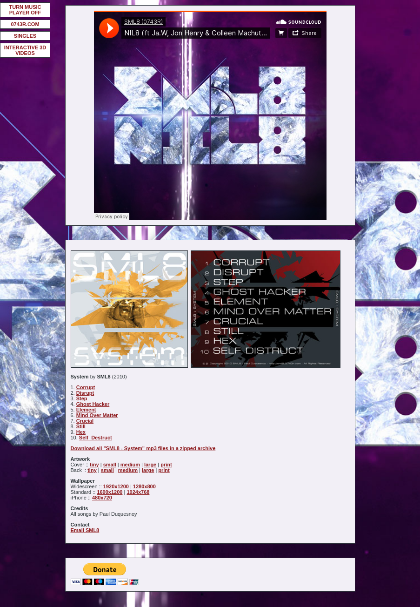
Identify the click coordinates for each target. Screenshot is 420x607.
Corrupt (85, 387)
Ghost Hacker (93, 404)
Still (81, 426)
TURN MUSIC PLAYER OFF (25, 9)
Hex (81, 432)
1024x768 (138, 492)
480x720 (102, 497)
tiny (94, 464)
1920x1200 (116, 486)
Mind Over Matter (97, 415)
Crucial (84, 421)
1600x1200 (109, 492)
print (166, 464)
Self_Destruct (95, 437)
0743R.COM (25, 24)
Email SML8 (85, 530)
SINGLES (25, 36)
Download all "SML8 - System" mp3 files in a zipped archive (143, 448)
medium (130, 464)
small (109, 464)
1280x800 (144, 486)
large (150, 464)
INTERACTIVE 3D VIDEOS (25, 50)
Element (86, 409)
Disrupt (85, 393)
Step (81, 398)
